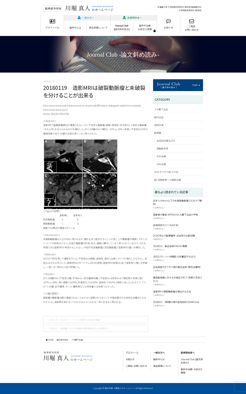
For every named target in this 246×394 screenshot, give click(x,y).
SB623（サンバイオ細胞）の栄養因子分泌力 (174, 256)
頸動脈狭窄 (162, 148)
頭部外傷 (159, 125)
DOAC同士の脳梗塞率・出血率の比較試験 (174, 235)
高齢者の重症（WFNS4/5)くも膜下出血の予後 (175, 214)
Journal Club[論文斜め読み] (121, 27)
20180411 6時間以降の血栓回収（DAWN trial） (176, 302)
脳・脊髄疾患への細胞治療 (167, 179)
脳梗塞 (157, 132)
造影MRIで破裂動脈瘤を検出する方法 (172, 291)
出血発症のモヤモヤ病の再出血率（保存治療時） (177, 267)
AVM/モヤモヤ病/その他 (166, 172)
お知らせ (168, 27)
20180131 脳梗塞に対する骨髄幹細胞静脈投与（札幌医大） (79, 328)
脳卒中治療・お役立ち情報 (191, 371)
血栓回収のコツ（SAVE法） (166, 225)
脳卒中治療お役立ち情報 (145, 27)
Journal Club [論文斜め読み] (192, 361)
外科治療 (161, 156)
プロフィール (52, 27)
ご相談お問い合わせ (192, 28)
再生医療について (98, 27)
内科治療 (161, 164)
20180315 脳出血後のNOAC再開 (170, 246)
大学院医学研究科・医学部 (189, 10)
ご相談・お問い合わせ (136, 366)
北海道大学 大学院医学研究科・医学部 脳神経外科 (179, 6)
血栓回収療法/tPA (166, 140)
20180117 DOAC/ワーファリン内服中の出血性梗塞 (74, 319)
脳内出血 (159, 117)
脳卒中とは (75, 27)
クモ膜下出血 (161, 109)
